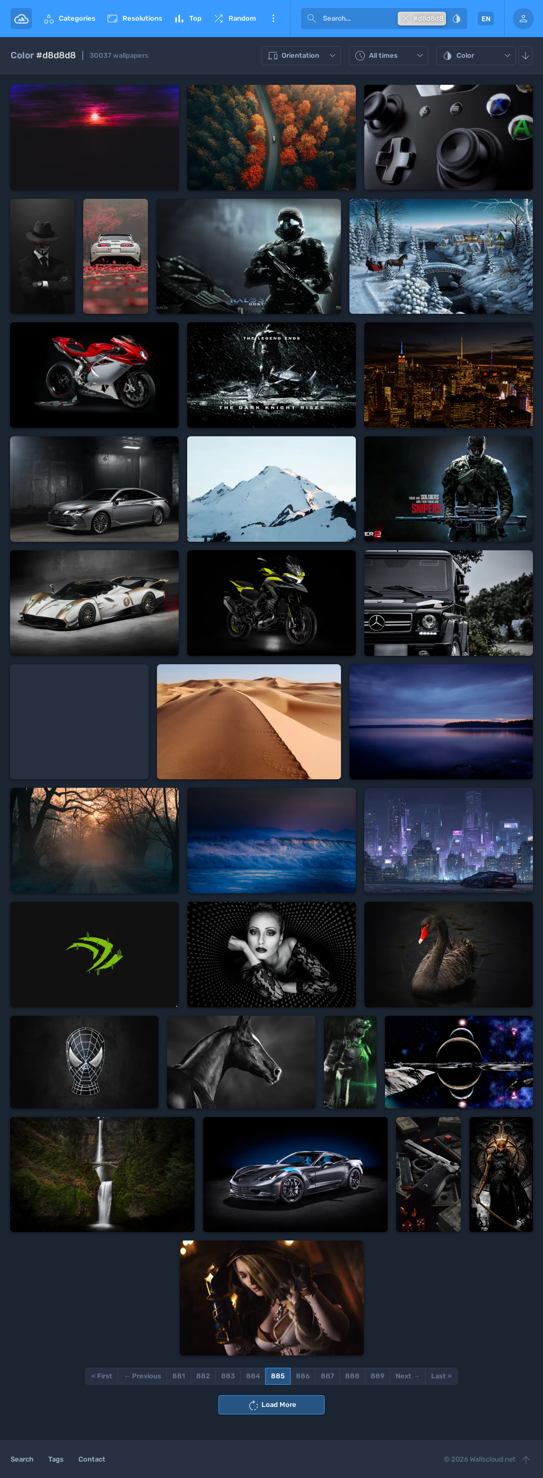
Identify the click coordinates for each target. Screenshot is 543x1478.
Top (187, 18)
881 (178, 1376)
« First (101, 1376)
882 (203, 1376)
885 (278, 1376)
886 (303, 1376)
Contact (92, 1459)
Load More (271, 1405)
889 (377, 1376)
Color (477, 56)
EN (486, 19)
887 (327, 1376)
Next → (408, 1376)
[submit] (311, 18)
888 (352, 1376)
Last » (441, 1376)
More (273, 18)
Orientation (302, 56)
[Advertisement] (79, 721)
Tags (56, 1459)
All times (390, 56)
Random (234, 18)
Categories (68, 18)
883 (228, 1376)
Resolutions (134, 18)
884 (253, 1376)
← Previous (142, 1376)
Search (22, 1459)
